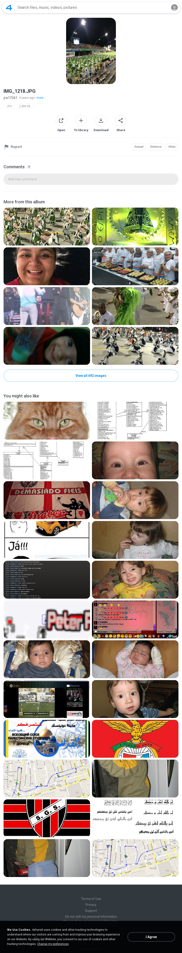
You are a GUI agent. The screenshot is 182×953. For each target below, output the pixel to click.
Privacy (91, 905)
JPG (9, 106)
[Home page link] (9, 7)
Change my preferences (53, 944)
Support (91, 911)
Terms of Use (91, 899)
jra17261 (10, 98)
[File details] (47, 226)
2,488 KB (25, 106)
